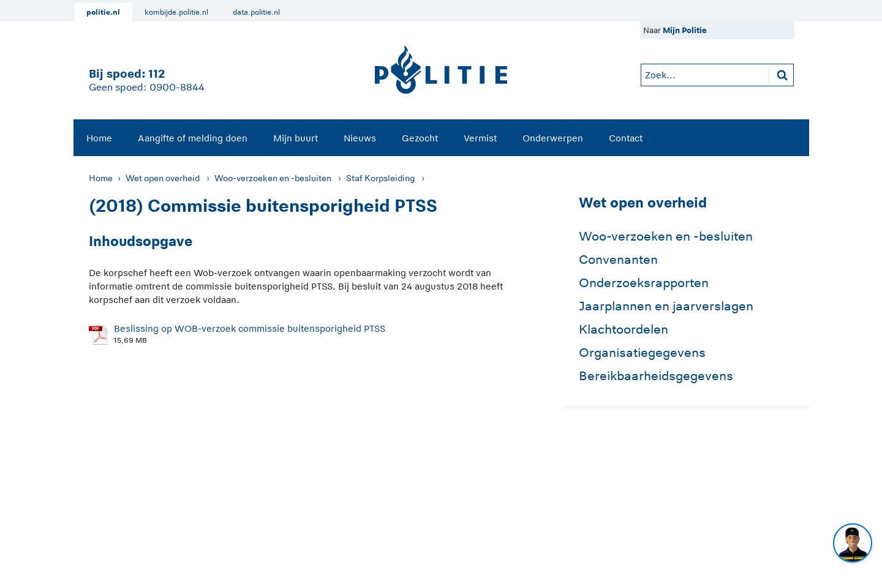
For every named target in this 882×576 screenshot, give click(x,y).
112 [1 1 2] (156, 73)
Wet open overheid (163, 178)
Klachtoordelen (623, 329)
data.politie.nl (256, 12)
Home (99, 138)
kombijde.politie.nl (176, 12)
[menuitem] (99, 137)
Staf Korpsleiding (380, 178)
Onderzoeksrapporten (644, 283)
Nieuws (360, 138)
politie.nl (103, 12)
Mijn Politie (685, 30)
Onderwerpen (552, 138)
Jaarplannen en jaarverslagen (666, 306)
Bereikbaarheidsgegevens (656, 376)
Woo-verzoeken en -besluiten (272, 178)
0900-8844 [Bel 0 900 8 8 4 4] (177, 87)
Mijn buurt (295, 138)
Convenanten (618, 259)
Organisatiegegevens (642, 353)
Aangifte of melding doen (192, 138)
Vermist (480, 138)
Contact (626, 138)
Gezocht (420, 138)
